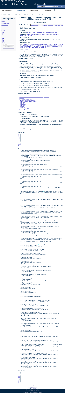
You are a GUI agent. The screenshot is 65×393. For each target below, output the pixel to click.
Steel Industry (22, 47)
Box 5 (19, 138)
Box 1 (3, 32)
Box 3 (3, 34)
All (18, 145)
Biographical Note (5, 25)
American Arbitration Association (31, 44)
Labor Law (41, 46)
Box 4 (3, 35)
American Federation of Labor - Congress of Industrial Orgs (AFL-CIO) (34, 97)
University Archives (4, 14)
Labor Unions (54, 46)
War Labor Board (42, 47)
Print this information (58, 25)
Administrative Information (6, 28)
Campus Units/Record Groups (7, 10)
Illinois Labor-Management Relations (49, 45)
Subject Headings (48, 10)
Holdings (9, 14)
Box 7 (3, 39)
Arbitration (26, 45)
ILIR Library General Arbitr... (36, 14)
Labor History (36, 46)
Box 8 (3, 40)
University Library (16, 14)
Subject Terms (4, 26)
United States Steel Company (32, 47)
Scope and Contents (5, 23)
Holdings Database (41, 4)
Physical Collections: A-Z (20, 10)
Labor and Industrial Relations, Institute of (28, 101)
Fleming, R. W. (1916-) (31, 34)
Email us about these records (9, 49)
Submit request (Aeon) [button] (35, 25)
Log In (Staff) (32, 385)
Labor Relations (47, 46)
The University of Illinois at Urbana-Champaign (35, 392)
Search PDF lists (61, 6)
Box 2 (3, 33)
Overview (3, 21)
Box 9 (3, 41)
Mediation (59, 46)
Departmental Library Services (25, 14)
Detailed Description (5, 30)
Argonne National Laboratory (35, 45)
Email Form (34, 388)
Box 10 (4, 42)
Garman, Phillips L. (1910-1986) (43, 34)
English (26, 49)
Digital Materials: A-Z (34, 10)
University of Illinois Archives (15, 4)
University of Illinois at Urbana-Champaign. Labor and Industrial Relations (42, 32)
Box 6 (3, 38)
